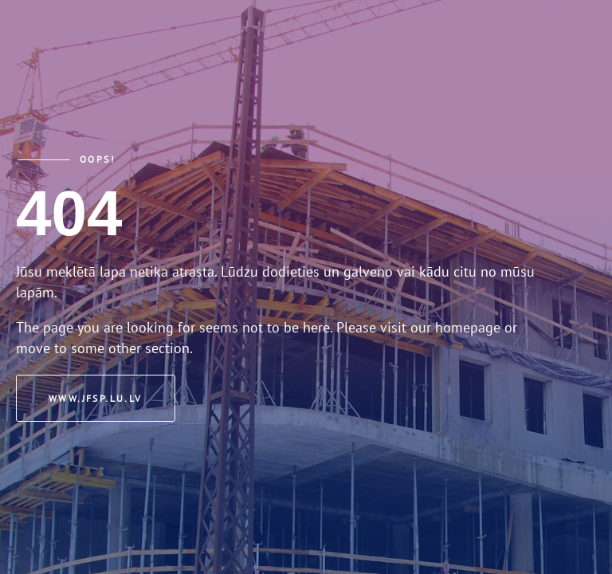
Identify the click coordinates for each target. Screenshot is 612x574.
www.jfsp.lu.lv (96, 398)
